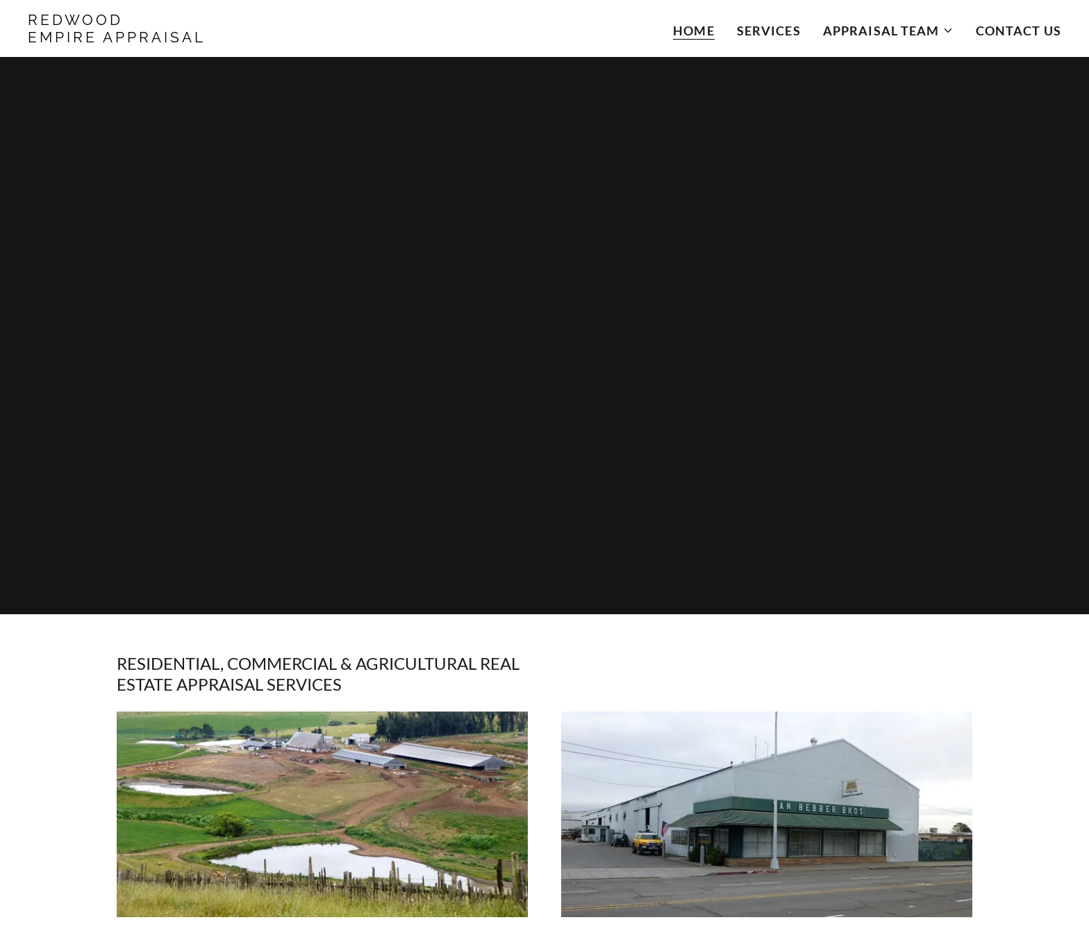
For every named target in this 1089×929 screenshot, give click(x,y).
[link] (209, 37)
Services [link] (769, 30)
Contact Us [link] (1018, 30)
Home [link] (694, 30)
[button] (888, 30)
